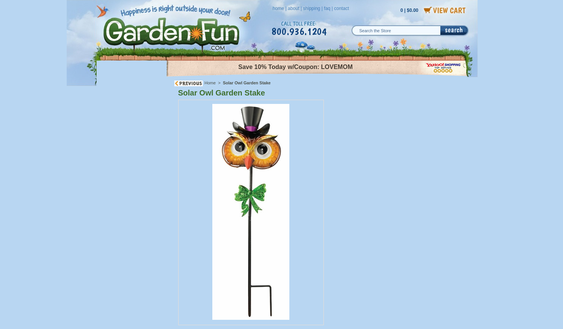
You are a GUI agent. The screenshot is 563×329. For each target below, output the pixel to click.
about (293, 8)
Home (210, 83)
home (278, 8)
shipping (311, 8)
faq (327, 8)
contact (341, 8)
